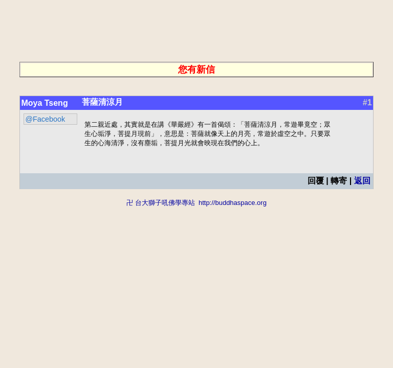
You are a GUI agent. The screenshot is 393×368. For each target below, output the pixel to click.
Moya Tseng (44, 103)
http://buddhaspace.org (233, 204)
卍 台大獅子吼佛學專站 (160, 204)
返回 (362, 182)
